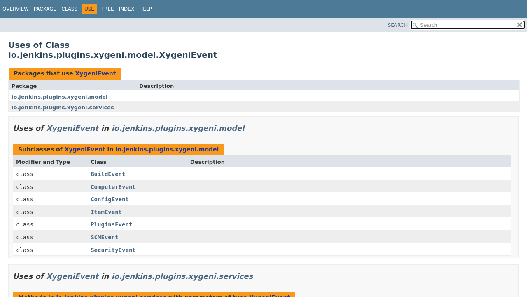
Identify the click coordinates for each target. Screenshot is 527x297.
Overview (15, 9)
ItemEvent (106, 212)
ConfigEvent (110, 199)
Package (45, 9)
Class (69, 9)
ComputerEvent (113, 187)
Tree (107, 9)
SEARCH (398, 25)
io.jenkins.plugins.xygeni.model (60, 97)
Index (127, 9)
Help (145, 9)
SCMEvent (104, 237)
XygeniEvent (95, 73)
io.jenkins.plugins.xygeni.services (63, 107)
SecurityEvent (113, 250)
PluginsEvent (111, 224)
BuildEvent (108, 174)
